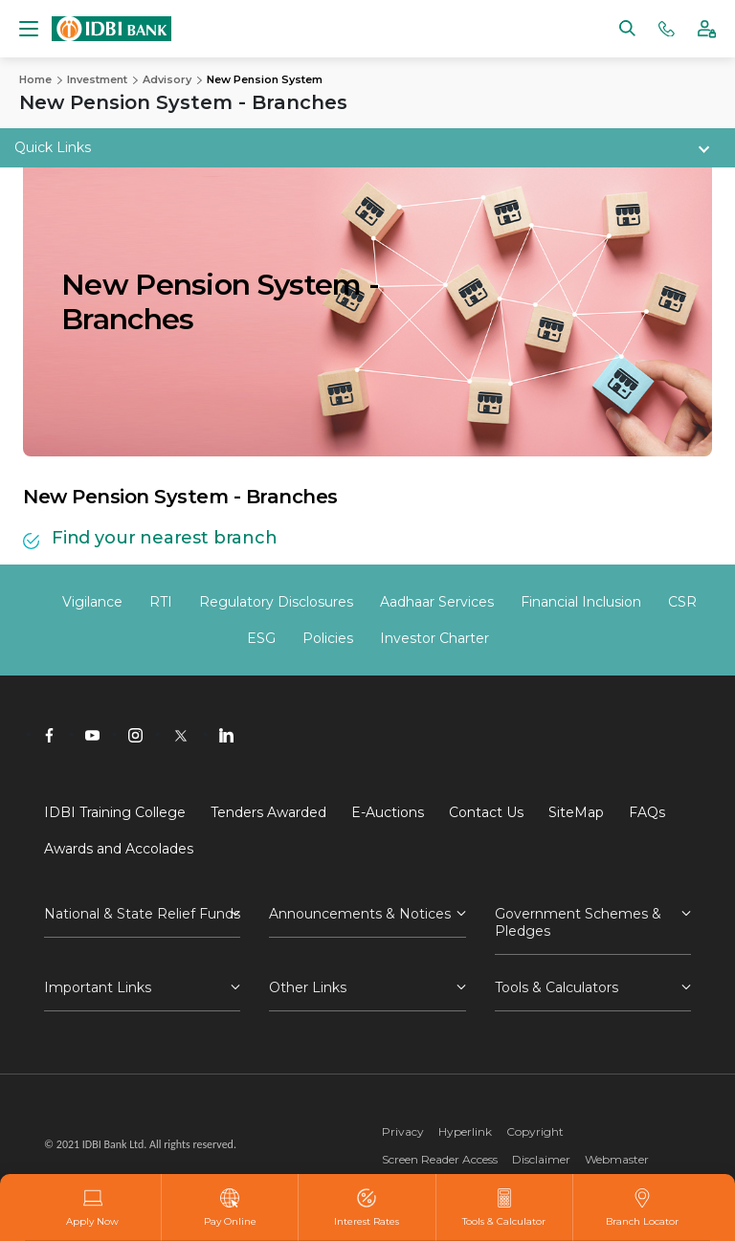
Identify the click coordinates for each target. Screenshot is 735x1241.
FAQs (647, 812)
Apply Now (92, 1207)
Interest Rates (366, 1207)
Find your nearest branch (165, 537)
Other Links (307, 987)
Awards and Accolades (118, 848)
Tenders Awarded (268, 812)
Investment (97, 79)
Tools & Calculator (504, 1207)
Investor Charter (434, 638)
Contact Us (486, 812)
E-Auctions (387, 812)
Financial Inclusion (581, 601)
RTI (160, 601)
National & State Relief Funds (142, 913)
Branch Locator (642, 1207)
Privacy (403, 1131)
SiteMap (576, 812)
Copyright (535, 1131)
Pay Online (230, 1207)
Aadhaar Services (437, 601)
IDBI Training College (115, 812)
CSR (682, 601)
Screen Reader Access (440, 1159)
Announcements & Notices (360, 913)
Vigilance (92, 601)
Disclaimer (541, 1159)
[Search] (627, 27)
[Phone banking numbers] (666, 27)
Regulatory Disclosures (276, 601)
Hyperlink (465, 1131)
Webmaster (617, 1159)
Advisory (167, 79)
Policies (327, 638)
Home (35, 79)
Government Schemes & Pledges (578, 922)
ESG (261, 638)
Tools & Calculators (556, 987)
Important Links (97, 987)
